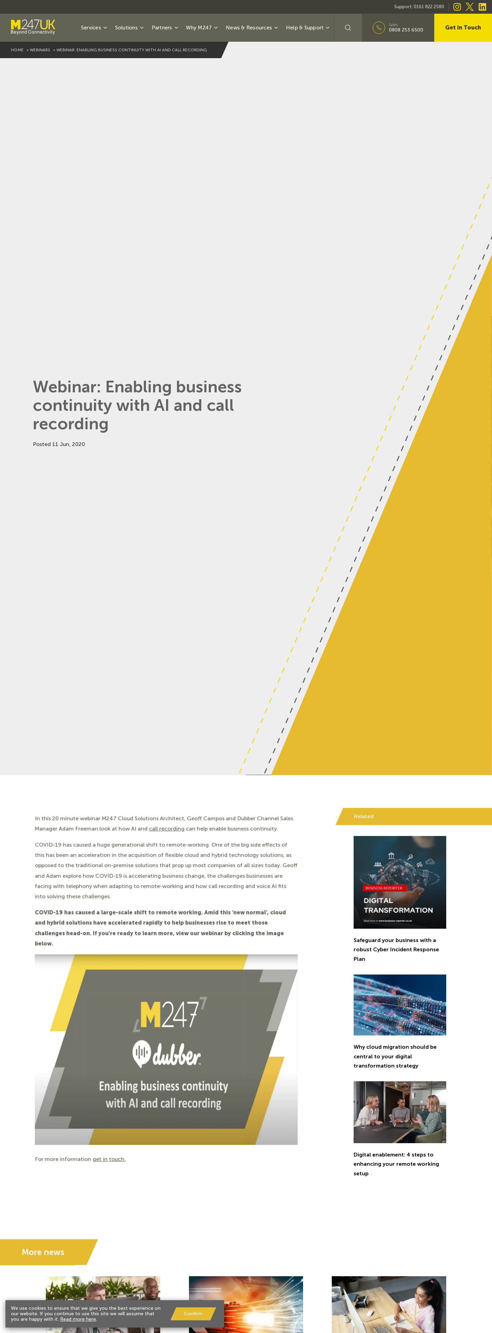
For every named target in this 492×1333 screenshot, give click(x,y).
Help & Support (308, 28)
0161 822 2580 (429, 6)
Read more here (78, 1319)
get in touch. (109, 1159)
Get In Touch (463, 27)
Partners (165, 28)
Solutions (130, 28)
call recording (166, 828)
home (17, 50)
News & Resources (252, 28)
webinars (40, 50)
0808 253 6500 (406, 30)
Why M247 (202, 28)
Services (94, 28)
